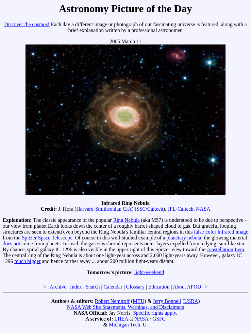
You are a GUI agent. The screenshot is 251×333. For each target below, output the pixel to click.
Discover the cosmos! (27, 24)
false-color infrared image (221, 232)
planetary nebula (184, 237)
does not (11, 243)
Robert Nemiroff (112, 301)
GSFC (158, 319)
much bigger (27, 261)
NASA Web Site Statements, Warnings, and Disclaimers (125, 307)
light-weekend (149, 272)
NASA (203, 209)
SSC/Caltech (150, 209)
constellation (220, 249)
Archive (58, 286)
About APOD (187, 286)
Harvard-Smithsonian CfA (104, 209)
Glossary (135, 286)
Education (159, 286)
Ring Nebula (126, 220)
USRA (191, 301)
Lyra (239, 249)
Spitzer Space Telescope (47, 237)
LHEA (121, 319)
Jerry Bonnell (167, 301)
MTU (138, 301)
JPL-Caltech (180, 209)
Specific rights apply (154, 313)
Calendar (113, 286)
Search (93, 286)
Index (76, 286)
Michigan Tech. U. (128, 324)
